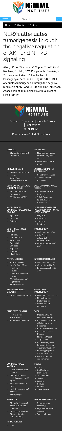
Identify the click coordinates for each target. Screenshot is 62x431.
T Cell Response (44, 197)
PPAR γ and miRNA (18, 197)
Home (8, 25)
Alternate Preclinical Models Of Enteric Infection (19, 406)
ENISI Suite (42, 373)
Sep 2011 (41, 224)
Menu (6, 18)
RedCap (40, 384)
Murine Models (17, 284)
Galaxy (40, 378)
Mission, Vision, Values (20, 172)
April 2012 (14, 216)
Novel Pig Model (44, 337)
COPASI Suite (43, 375)
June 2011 (14, 251)
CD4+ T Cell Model (18, 375)
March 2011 (15, 254)
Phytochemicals (44, 298)
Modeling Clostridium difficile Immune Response (47, 323)
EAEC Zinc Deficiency (47, 328)
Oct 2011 (14, 221)
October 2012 (16, 237)
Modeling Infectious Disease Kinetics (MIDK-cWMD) (19, 414)
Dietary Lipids (43, 301)
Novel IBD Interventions (20, 295)
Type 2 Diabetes (17, 262)
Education (28, 121)
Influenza (14, 271)
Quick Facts (15, 178)
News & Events (46, 121)
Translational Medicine (20, 320)
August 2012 (16, 240)
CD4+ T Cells (42, 339)
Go (59, 19)
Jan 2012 (14, 218)
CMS (39, 367)
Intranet (40, 386)
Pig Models (15, 282)
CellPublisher (43, 389)
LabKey (40, 381)
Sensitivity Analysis (46, 175)
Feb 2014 (14, 235)
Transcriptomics (44, 414)
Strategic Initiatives (18, 181)
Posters (33, 25)
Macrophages (16, 394)
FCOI (12, 425)
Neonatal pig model (46, 153)
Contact (15, 121)
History (13, 175)
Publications (20, 25)
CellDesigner (43, 370)
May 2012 (41, 216)
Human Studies (44, 241)
